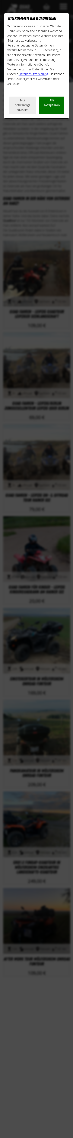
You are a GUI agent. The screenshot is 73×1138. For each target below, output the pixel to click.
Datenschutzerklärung (33, 74)
